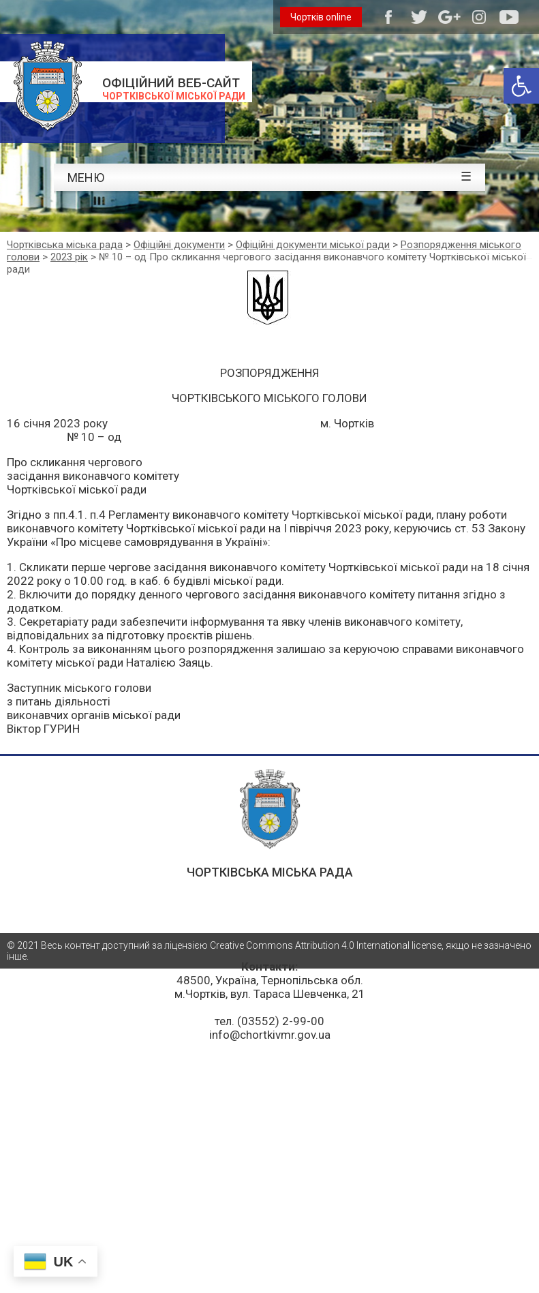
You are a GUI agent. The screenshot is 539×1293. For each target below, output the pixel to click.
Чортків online (321, 17)
